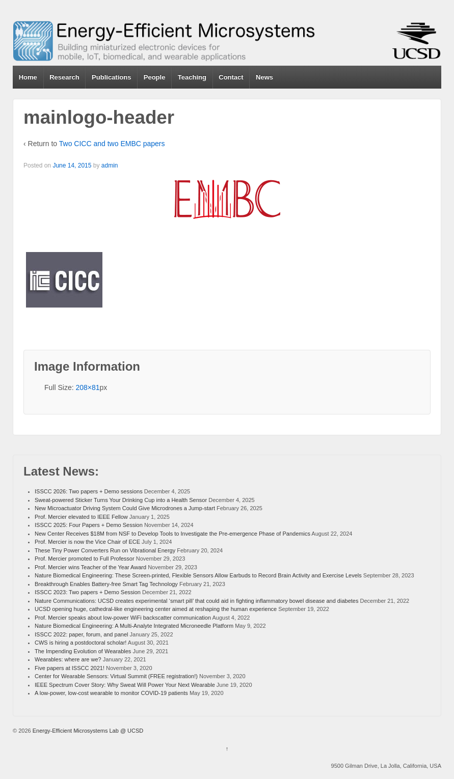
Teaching (192, 77)
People (155, 77)
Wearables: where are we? (68, 659)
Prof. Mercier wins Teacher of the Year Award (90, 567)
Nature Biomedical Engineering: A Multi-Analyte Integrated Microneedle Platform (134, 626)
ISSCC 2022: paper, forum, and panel (81, 634)
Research (64, 77)
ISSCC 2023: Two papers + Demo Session (88, 592)
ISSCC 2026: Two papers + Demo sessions (89, 491)
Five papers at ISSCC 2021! (69, 668)
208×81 (87, 387)
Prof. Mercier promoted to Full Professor (85, 558)
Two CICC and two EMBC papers (112, 144)
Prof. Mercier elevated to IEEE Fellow (81, 517)
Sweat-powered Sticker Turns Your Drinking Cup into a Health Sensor (121, 500)
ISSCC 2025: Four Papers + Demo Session (89, 525)
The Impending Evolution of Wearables (83, 651)
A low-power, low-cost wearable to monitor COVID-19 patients (111, 693)
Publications (111, 77)
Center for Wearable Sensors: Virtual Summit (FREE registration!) (116, 676)
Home (28, 77)
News (264, 77)
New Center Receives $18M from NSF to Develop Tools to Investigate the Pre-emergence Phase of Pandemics (172, 534)
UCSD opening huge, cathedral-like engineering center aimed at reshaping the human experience (156, 609)
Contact (231, 77)
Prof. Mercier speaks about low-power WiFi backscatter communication (123, 618)
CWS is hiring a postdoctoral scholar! (80, 642)
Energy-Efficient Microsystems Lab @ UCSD (87, 731)
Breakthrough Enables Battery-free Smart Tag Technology (106, 584)
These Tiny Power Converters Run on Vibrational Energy (105, 550)
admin (109, 165)
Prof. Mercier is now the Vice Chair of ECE (87, 542)
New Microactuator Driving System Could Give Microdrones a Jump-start (125, 508)
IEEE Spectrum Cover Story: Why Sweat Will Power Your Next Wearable (125, 685)
